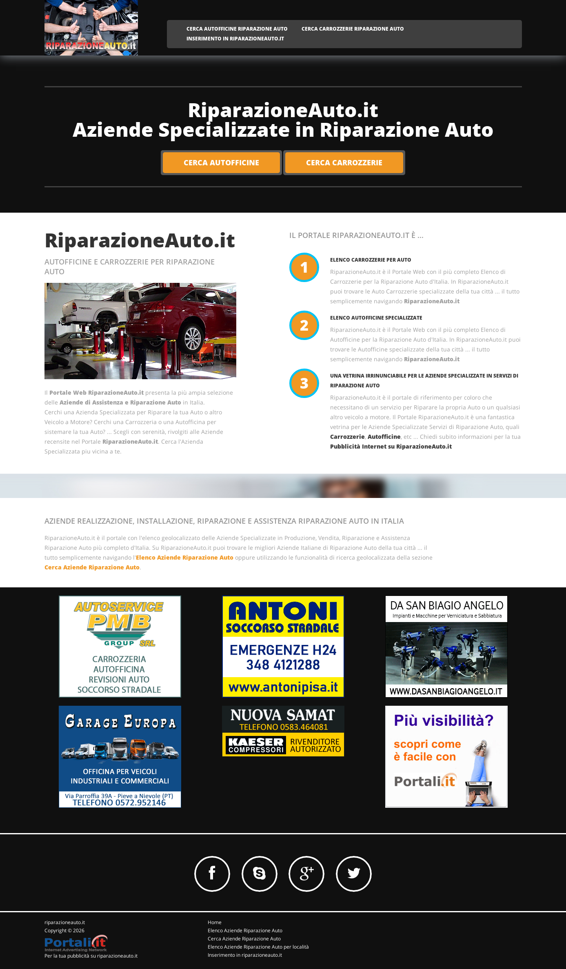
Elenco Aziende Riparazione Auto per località (258, 946)
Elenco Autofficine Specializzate (376, 317)
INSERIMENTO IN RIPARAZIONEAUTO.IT (235, 38)
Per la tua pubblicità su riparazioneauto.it (91, 955)
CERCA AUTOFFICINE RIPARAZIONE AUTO (237, 28)
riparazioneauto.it (64, 922)
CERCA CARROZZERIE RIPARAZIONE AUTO (353, 28)
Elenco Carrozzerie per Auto (370, 259)
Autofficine (384, 436)
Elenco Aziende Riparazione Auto (184, 557)
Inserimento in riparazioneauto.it (245, 954)
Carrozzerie (347, 436)
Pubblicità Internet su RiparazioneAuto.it (391, 446)
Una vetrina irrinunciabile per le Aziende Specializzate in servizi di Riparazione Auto (424, 380)
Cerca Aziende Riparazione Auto (92, 567)
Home (215, 922)
